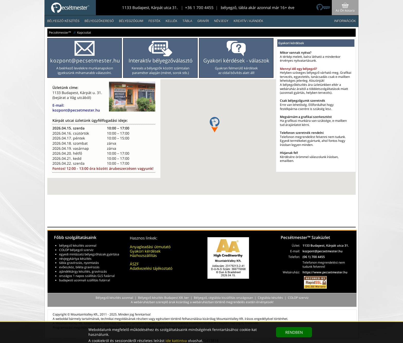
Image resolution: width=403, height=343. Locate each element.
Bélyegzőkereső (99, 21)
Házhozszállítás (143, 255)
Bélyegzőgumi (131, 21)
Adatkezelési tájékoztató (151, 268)
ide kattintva (176, 340)
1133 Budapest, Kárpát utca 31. (150, 7)
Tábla (187, 21)
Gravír (203, 21)
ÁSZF (134, 263)
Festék (155, 21)
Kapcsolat (84, 32)
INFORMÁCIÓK (345, 21)
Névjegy (221, 21)
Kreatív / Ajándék (248, 21)
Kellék (171, 21)
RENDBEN (294, 332)
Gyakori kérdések (145, 251)
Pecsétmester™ (60, 32)
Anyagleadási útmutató (150, 246)
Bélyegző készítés (63, 21)
